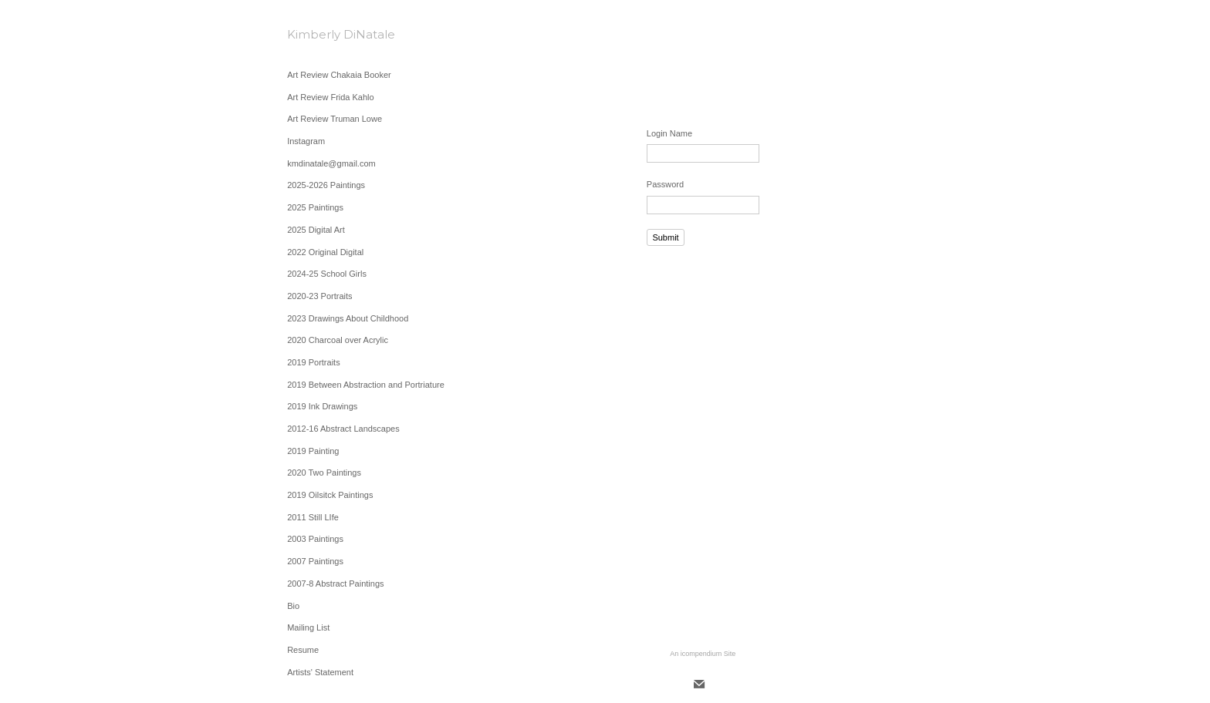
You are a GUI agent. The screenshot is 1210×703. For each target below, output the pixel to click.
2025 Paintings (315, 207)
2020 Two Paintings (324, 472)
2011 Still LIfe (313, 517)
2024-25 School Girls (327, 273)
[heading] (325, 34)
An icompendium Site (702, 654)
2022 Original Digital (325, 252)
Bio (293, 605)
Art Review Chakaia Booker (339, 74)
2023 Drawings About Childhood (347, 318)
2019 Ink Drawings (322, 406)
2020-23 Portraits (319, 296)
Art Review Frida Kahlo (330, 97)
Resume (303, 649)
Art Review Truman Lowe (334, 118)
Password (665, 184)
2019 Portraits (313, 362)
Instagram (306, 141)
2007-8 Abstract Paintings (335, 583)
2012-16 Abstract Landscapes (343, 428)
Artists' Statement (320, 672)
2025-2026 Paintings (326, 185)
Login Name (669, 133)
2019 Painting (313, 451)
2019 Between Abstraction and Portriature (365, 384)
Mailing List (308, 627)
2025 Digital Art (316, 229)
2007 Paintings (315, 561)
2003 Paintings (315, 538)
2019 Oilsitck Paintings (330, 495)
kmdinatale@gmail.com (331, 163)
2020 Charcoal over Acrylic (337, 340)
